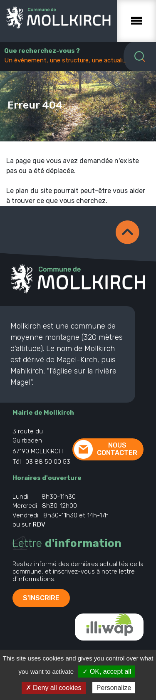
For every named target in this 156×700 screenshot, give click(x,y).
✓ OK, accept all (106, 671)
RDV (38, 524)
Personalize (114, 687)
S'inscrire (41, 598)
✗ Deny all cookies (54, 687)
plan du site (33, 191)
